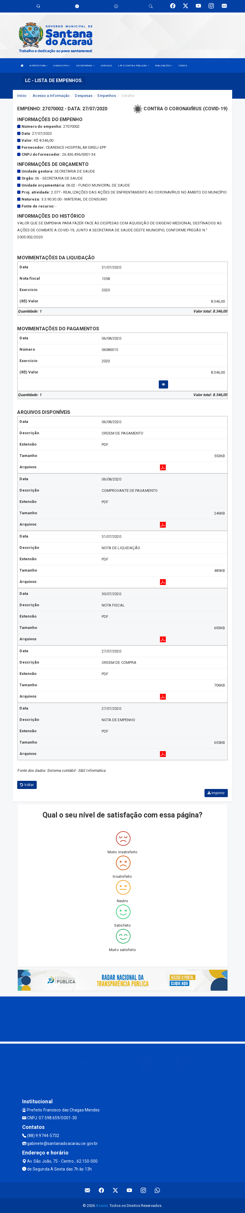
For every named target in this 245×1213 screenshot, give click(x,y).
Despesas (83, 95)
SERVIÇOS (106, 65)
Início (22, 95)
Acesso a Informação (51, 95)
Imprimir (216, 793)
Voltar (27, 785)
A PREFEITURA (38, 65)
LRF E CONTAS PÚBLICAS (133, 65)
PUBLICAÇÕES (164, 65)
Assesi (102, 1205)
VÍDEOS (183, 65)
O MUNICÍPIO (61, 65)
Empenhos (107, 95)
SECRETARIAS (85, 65)
